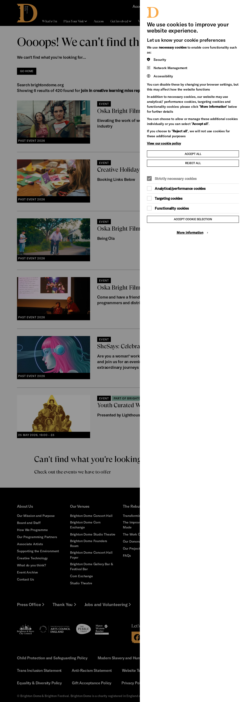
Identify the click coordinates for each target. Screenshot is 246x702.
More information (190, 232)
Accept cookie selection (193, 219)
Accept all (193, 153)
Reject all (193, 163)
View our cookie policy (164, 143)
